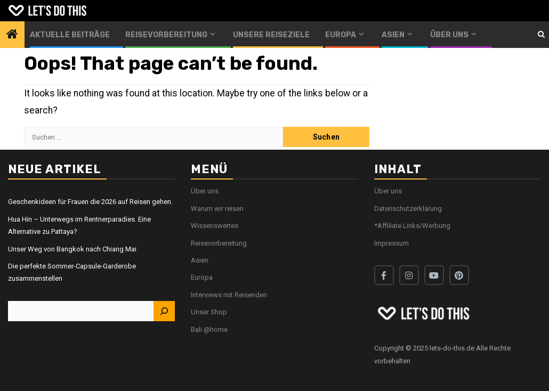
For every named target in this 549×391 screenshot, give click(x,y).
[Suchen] (164, 311)
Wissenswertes (214, 226)
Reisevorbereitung (166, 34)
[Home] (12, 35)
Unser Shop (209, 312)
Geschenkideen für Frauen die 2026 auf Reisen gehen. (90, 202)
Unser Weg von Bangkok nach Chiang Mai (72, 249)
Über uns (449, 34)
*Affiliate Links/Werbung (412, 226)
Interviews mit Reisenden (229, 295)
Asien (393, 34)
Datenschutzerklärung (408, 209)
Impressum (391, 243)
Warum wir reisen (217, 209)
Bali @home (209, 329)
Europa (340, 34)
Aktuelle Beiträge (70, 34)
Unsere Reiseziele (271, 34)
